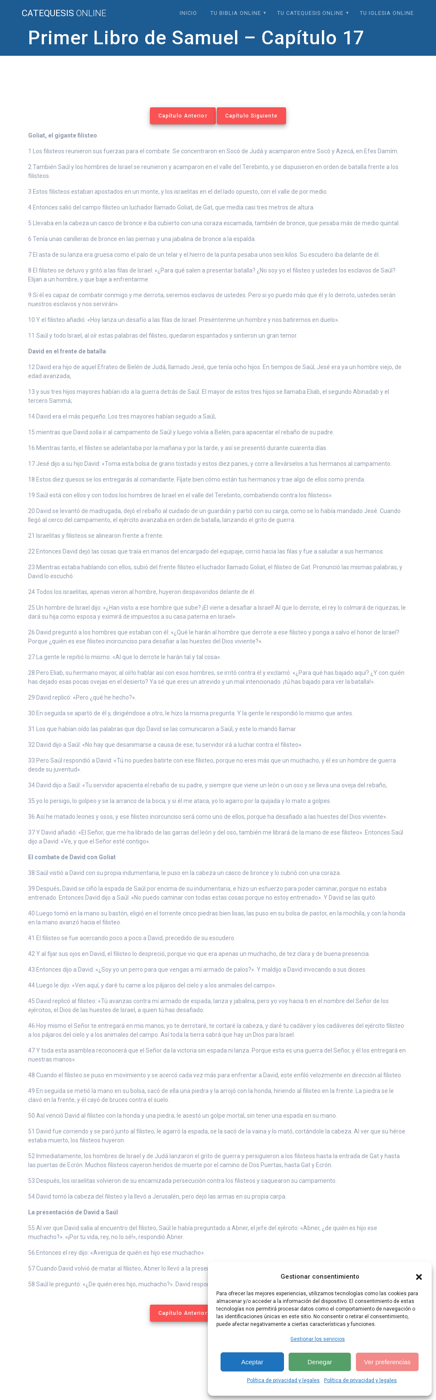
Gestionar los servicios (317, 1339)
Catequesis (64, 13)
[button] (419, 1277)
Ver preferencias (387, 1362)
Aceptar (252, 1362)
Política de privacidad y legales (283, 1380)
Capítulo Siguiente (251, 116)
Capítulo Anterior (182, 116)
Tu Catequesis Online (310, 13)
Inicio (188, 13)
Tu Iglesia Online (387, 13)
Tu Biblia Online (235, 13)
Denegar (319, 1362)
